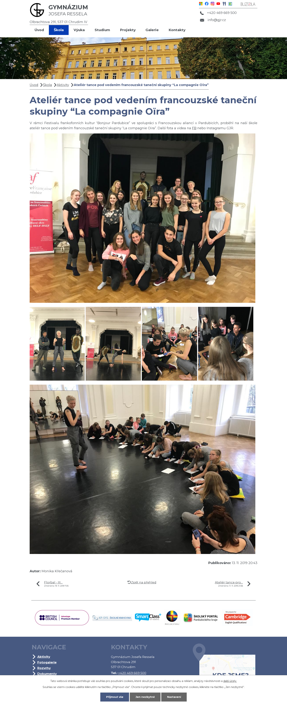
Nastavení (174, 697)
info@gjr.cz (213, 20)
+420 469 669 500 (218, 13)
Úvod (39, 30)
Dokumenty (47, 674)
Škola (59, 30)
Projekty (128, 30)
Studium (102, 30)
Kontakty (177, 30)
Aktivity (63, 85)
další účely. (230, 681)
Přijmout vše (114, 697)
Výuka (79, 30)
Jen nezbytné (145, 697)
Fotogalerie (47, 662)
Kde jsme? (224, 666)
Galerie (152, 30)
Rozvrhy (44, 668)
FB (194, 128)
